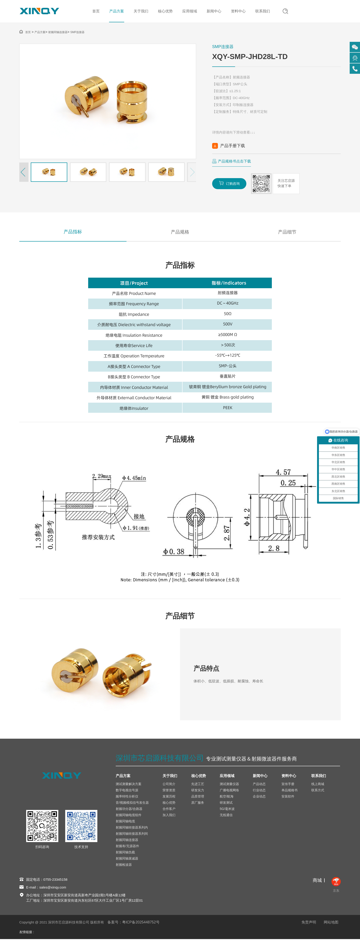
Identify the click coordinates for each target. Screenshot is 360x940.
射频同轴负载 (125, 853)
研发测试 (226, 803)
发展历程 (169, 797)
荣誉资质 (169, 791)
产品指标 (73, 232)
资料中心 (238, 11)
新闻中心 (213, 11)
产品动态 (259, 784)
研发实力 (197, 791)
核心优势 (165, 11)
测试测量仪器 (229, 784)
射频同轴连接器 (58, 32)
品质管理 (197, 797)
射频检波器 (124, 865)
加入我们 (169, 816)
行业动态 (259, 791)
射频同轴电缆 (125, 822)
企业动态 (259, 797)
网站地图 (331, 923)
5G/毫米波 (227, 809)
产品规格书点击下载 (234, 161)
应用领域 (189, 11)
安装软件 (287, 797)
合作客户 (169, 809)
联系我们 (262, 11)
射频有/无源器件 (127, 847)
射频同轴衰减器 (127, 859)
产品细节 (287, 232)
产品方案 (116, 11)
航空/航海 (226, 797)
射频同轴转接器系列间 (132, 834)
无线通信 (226, 816)
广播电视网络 (229, 791)
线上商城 (317, 784)
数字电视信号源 (127, 791)
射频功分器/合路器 (129, 809)
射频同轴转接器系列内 (132, 828)
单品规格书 (289, 791)
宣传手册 (287, 784)
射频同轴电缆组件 (128, 816)
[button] (23, 172)
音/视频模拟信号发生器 (132, 803)
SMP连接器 (77, 32)
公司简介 (169, 784)
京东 (336, 885)
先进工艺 (197, 784)
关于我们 (140, 11)
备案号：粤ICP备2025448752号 (133, 923)
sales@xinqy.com (52, 888)
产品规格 (180, 232)
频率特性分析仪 (127, 797)
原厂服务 (197, 803)
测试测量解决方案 (128, 784)
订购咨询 (229, 183)
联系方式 (317, 791)
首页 (95, 11)
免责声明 (308, 923)
